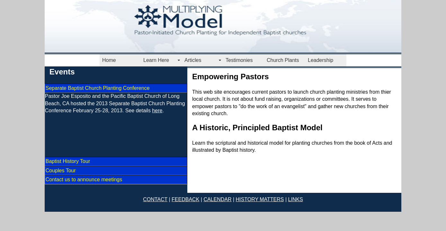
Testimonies (239, 60)
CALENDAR (217, 199)
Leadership (320, 60)
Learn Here (156, 60)
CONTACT (155, 199)
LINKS (295, 199)
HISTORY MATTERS (260, 199)
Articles (192, 60)
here (157, 110)
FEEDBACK (185, 199)
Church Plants (283, 60)
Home (109, 60)
